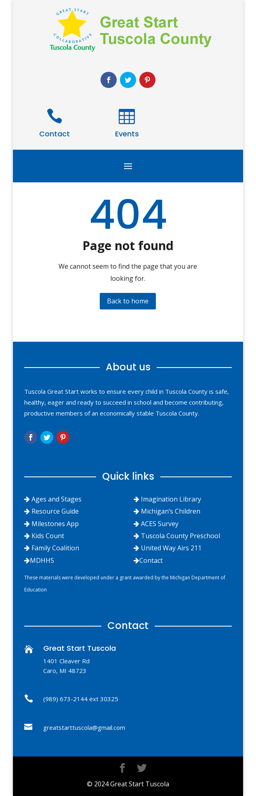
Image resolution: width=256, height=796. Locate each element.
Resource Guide (55, 511)
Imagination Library (171, 499)
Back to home (128, 301)
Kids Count (47, 535)
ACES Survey (159, 523)
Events (127, 134)
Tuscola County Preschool (180, 535)
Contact (54, 134)
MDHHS (42, 560)
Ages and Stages (56, 499)
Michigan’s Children (170, 511)
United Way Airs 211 (171, 547)
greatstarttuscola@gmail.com (84, 727)
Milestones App (55, 523)
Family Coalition (55, 547)
